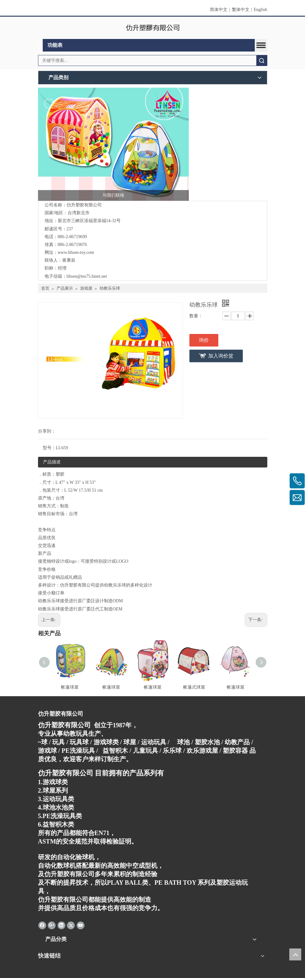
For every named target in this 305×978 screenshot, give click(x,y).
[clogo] (152, 28)
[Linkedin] (61, 925)
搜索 (261, 60)
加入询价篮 (220, 355)
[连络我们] (113, 144)
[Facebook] (42, 925)
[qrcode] (153, 971)
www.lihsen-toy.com (76, 252)
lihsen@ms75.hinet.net (87, 276)
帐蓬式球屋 (194, 687)
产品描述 (52, 462)
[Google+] (52, 925)
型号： (49, 447)
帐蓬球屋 (70, 687)
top (295, 954)
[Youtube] (80, 925)
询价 (204, 340)
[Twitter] (71, 925)
